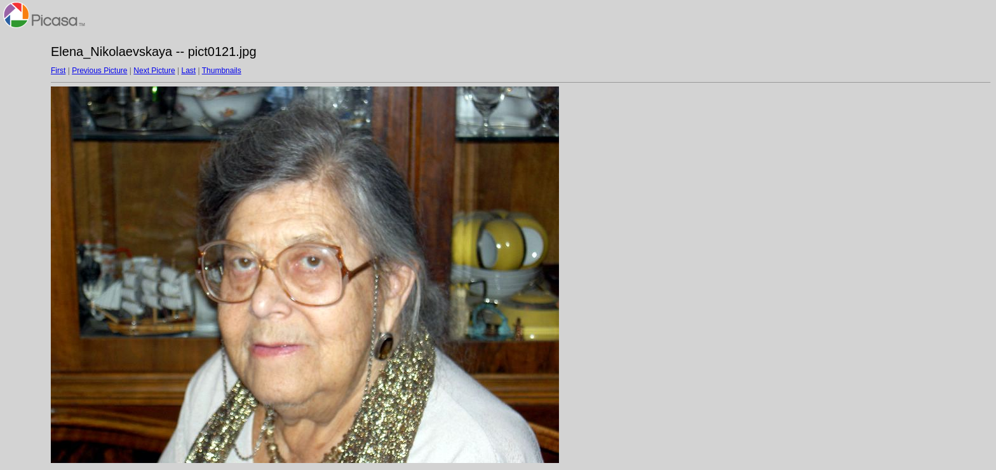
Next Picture (154, 70)
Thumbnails (221, 70)
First (58, 70)
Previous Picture (99, 70)
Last (188, 70)
